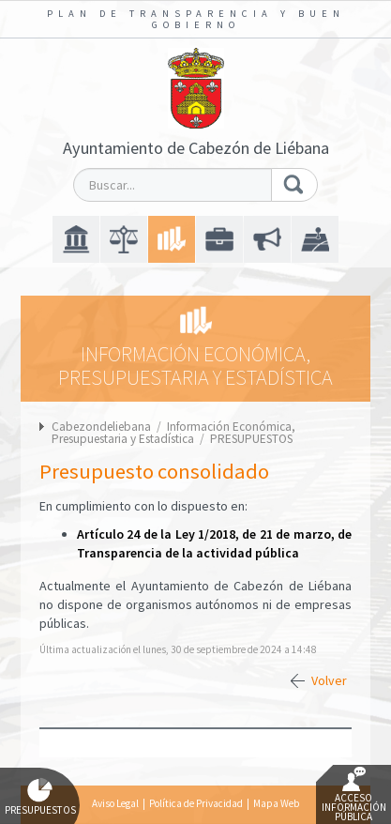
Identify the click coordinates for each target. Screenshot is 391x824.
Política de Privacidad (196, 803)
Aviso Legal (115, 803)
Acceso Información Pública (354, 795)
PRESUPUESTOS (251, 439)
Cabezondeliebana (101, 427)
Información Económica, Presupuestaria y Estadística (173, 433)
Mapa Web (276, 803)
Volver (329, 680)
